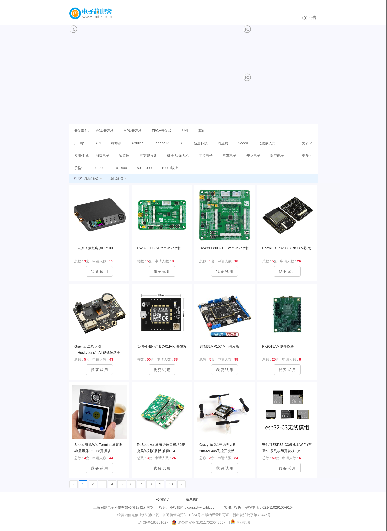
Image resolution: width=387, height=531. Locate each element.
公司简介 (163, 499)
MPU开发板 (133, 131)
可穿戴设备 (148, 156)
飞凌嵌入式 (266, 143)
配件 (185, 131)
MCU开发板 (104, 131)
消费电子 (102, 156)
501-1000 (144, 168)
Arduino (137, 143)
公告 (312, 17)
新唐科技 (201, 143)
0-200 (99, 168)
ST (181, 143)
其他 (201, 131)
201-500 (120, 168)
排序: (78, 178)
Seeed (243, 143)
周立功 (223, 143)
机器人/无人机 (178, 156)
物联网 (124, 156)
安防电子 (253, 156)
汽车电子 (229, 156)
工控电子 (206, 156)
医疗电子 (277, 156)
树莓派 (116, 143)
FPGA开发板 (162, 131)
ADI (98, 143)
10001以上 (169, 168)
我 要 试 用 (99, 272)
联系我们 (192, 499)
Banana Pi (162, 143)
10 (171, 484)
